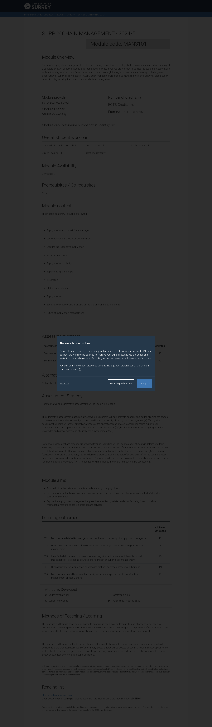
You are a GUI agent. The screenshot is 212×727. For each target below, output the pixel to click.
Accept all (145, 383)
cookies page (73, 369)
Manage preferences (121, 383)
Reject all (64, 383)
